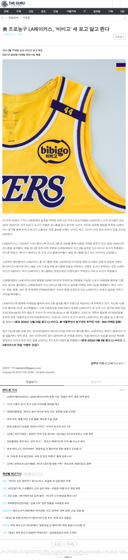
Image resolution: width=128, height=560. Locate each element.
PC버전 (70, 544)
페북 (5, 40)
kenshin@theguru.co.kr (28, 368)
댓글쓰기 (96, 382)
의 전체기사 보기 (107, 363)
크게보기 (119, 37)
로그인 (57, 544)
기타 (23, 40)
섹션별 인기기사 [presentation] (32, 474)
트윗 (11, 40)
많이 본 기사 (9, 390)
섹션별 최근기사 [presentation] (11, 474)
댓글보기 (32, 382)
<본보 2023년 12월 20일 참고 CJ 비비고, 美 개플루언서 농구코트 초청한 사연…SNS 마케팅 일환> (68, 322)
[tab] (11, 474)
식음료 (26, 17)
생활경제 (13, 17)
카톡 (17, 40)
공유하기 (125, 18)
